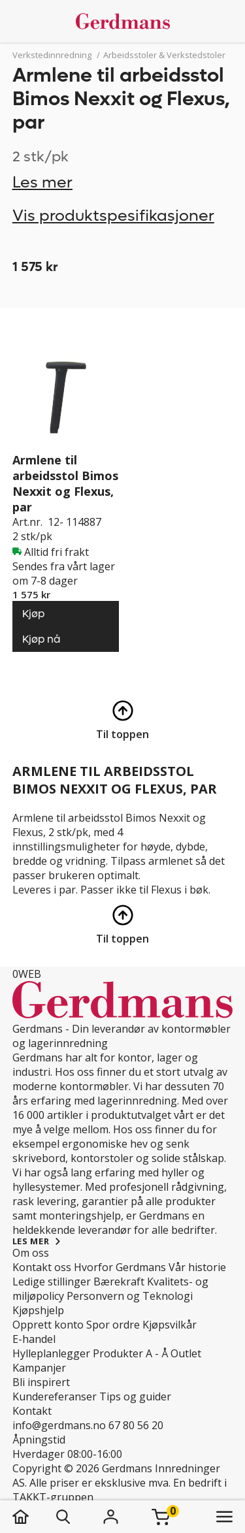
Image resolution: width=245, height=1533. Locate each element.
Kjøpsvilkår (169, 1324)
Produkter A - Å (130, 1353)
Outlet (186, 1353)
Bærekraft (118, 1281)
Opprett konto (48, 1324)
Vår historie (197, 1267)
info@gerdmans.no (59, 1425)
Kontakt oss (41, 1267)
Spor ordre (113, 1324)
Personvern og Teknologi (130, 1296)
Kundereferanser (54, 1396)
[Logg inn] (111, 1516)
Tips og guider (135, 1396)
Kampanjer (39, 1368)
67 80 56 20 (135, 1425)
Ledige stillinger (51, 1281)
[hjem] (33, 1516)
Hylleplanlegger (51, 1353)
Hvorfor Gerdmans (120, 1267)
